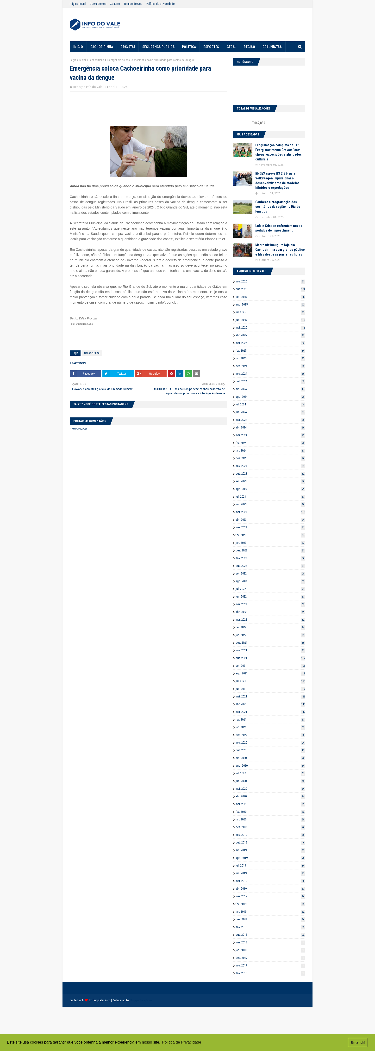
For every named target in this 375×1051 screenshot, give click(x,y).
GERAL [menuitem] (232, 47)
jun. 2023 (270, 504)
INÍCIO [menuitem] (78, 47)
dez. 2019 (270, 827)
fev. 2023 (270, 535)
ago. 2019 (270, 858)
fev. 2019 (270, 904)
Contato (115, 4)
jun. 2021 (270, 688)
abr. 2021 (270, 704)
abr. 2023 (270, 519)
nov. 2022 (270, 558)
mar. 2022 (270, 619)
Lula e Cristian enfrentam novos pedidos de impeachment (278, 228)
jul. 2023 (270, 496)
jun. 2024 (270, 412)
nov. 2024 (270, 373)
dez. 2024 (270, 366)
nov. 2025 (270, 281)
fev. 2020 (270, 811)
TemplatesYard (101, 1000)
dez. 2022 (270, 550)
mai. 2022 (270, 604)
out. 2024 (270, 381)
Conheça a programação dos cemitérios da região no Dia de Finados (277, 206)
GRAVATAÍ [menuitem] (127, 47)
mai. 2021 (270, 696)
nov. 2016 (270, 973)
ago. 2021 (270, 673)
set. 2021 (270, 665)
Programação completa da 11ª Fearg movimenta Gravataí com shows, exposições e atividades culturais (278, 152)
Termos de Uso (133, 4)
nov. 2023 (270, 466)
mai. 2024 (270, 420)
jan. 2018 (270, 950)
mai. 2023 (270, 512)
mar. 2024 (270, 435)
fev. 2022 (270, 627)
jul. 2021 (270, 681)
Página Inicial (78, 4)
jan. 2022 (270, 635)
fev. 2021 (270, 719)
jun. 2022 (270, 596)
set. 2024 (270, 389)
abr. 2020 (270, 796)
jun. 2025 (270, 320)
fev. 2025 (270, 350)
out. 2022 (270, 566)
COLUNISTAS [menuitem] (272, 47)
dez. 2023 (270, 458)
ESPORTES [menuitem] (211, 47)
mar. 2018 (270, 942)
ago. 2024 (270, 396)
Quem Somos (98, 4)
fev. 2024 (270, 443)
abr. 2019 (270, 888)
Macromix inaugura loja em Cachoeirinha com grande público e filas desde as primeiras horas (280, 249)
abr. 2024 (270, 427)
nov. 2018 (270, 927)
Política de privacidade (160, 4)
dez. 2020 (270, 735)
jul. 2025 (270, 312)
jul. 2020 (270, 773)
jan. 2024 (270, 450)
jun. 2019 (270, 873)
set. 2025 (270, 297)
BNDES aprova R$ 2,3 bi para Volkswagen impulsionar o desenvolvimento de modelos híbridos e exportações (277, 180)
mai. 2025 (270, 327)
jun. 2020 (270, 781)
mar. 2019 (270, 896)
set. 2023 (270, 481)
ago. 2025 (270, 304)
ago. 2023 (270, 489)
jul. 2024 (270, 404)
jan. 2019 (270, 911)
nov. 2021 (270, 650)
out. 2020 (270, 750)
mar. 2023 (270, 527)
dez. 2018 (270, 919)
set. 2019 (270, 850)
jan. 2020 (270, 819)
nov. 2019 (270, 835)
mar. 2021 (270, 712)
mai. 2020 (270, 788)
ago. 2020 (270, 765)
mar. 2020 (270, 804)
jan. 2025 (270, 358)
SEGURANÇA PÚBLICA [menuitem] (158, 47)
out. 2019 (270, 842)
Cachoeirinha (96, 60)
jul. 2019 (270, 865)
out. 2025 (270, 289)
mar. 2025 (270, 343)
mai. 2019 (270, 881)
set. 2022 (270, 573)
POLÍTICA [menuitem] (189, 47)
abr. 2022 (270, 612)
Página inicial (78, 60)
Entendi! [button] (358, 1042)
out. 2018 (270, 934)
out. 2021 (270, 658)
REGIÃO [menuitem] (249, 47)
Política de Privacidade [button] (181, 1042)
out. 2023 (270, 473)
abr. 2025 (270, 335)
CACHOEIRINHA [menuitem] (101, 47)
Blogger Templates (141, 1000)
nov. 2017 (270, 965)
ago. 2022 (270, 581)
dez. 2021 (270, 642)
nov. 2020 (270, 742)
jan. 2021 (270, 727)
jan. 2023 (270, 542)
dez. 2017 (270, 957)
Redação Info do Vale (87, 87)
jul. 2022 (270, 589)
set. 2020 (270, 758)
